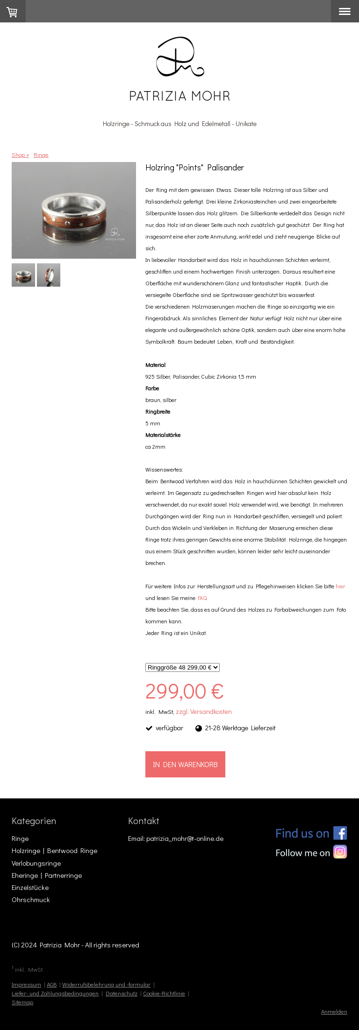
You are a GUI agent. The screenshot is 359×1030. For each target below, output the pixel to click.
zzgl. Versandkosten (204, 711)
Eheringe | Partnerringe (47, 875)
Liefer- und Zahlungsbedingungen (55, 993)
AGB (52, 984)
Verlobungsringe (36, 863)
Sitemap (22, 1002)
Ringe (20, 838)
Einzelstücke (30, 887)
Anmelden (334, 1011)
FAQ (202, 597)
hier (340, 586)
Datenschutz (121, 993)
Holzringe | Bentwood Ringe (54, 850)
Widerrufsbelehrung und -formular (106, 984)
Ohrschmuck (31, 899)
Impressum (26, 984)
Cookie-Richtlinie (164, 993)
